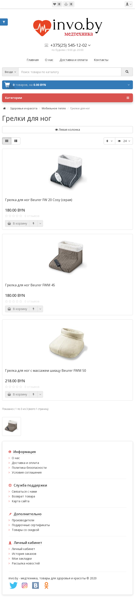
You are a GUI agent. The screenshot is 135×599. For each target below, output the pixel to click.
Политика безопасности (29, 468)
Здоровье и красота (23, 108)
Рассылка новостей (26, 563)
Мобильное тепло (54, 108)
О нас (16, 458)
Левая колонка (67, 130)
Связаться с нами (24, 491)
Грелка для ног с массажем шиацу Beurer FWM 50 (45, 370)
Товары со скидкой (25, 530)
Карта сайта (20, 501)
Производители (23, 520)
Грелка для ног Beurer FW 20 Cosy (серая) (38, 200)
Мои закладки (22, 558)
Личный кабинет (23, 549)
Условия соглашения (27, 472)
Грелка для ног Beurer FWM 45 (30, 285)
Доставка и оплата (25, 463)
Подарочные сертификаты (31, 525)
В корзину (17, 223)
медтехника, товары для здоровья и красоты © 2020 (59, 578)
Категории (67, 98)
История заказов (24, 554)
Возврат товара (23, 496)
